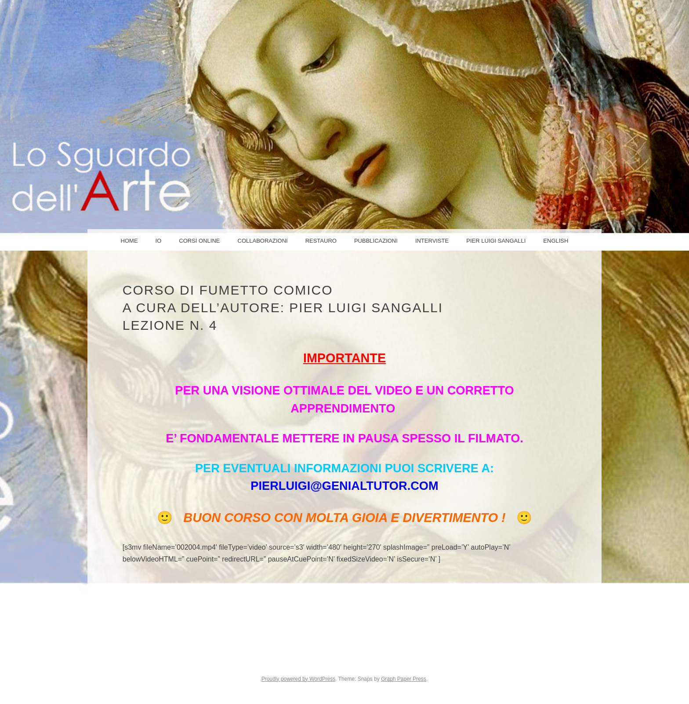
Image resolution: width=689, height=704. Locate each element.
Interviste (432, 240)
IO (159, 240)
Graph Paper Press (403, 679)
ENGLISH (555, 240)
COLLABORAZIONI (263, 240)
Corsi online (199, 240)
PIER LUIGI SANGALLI (496, 240)
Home (129, 240)
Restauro (321, 240)
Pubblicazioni (376, 240)
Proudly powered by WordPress (298, 679)
